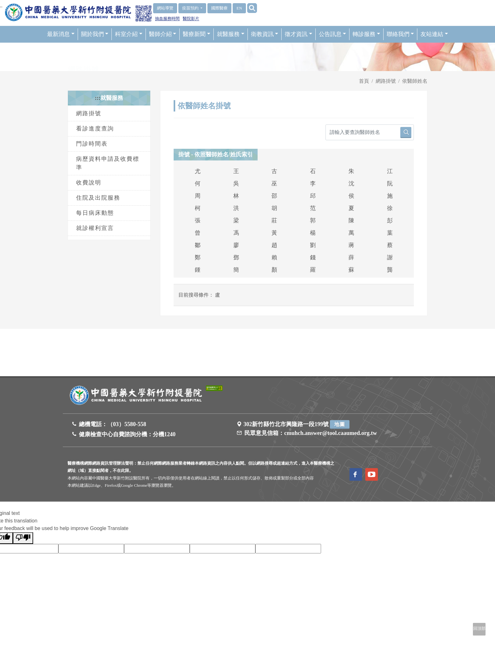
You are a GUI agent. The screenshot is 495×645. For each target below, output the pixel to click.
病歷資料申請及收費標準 (107, 163)
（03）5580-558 (126, 424)
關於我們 (95, 34)
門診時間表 (92, 144)
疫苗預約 (191, 8)
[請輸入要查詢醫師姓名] (369, 132)
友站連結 (434, 34)
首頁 (364, 81)
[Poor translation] (23, 538)
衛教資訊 (264, 34)
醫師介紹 (162, 34)
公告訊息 (332, 34)
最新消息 (61, 34)
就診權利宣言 (95, 228)
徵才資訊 (298, 34)
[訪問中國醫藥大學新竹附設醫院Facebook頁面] (355, 474)
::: (1, 6)
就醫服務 (230, 34)
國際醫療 (219, 8)
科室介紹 (128, 34)
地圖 (339, 424)
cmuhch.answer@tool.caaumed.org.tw (330, 433)
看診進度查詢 (95, 128)
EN (239, 8)
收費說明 (88, 182)
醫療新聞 (196, 34)
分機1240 (164, 434)
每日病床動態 (95, 213)
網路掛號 (386, 81)
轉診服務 (366, 34)
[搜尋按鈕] (405, 132)
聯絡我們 (400, 34)
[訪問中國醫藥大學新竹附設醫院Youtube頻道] (371, 474)
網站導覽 (165, 8)
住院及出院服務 (98, 198)
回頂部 (479, 628)
